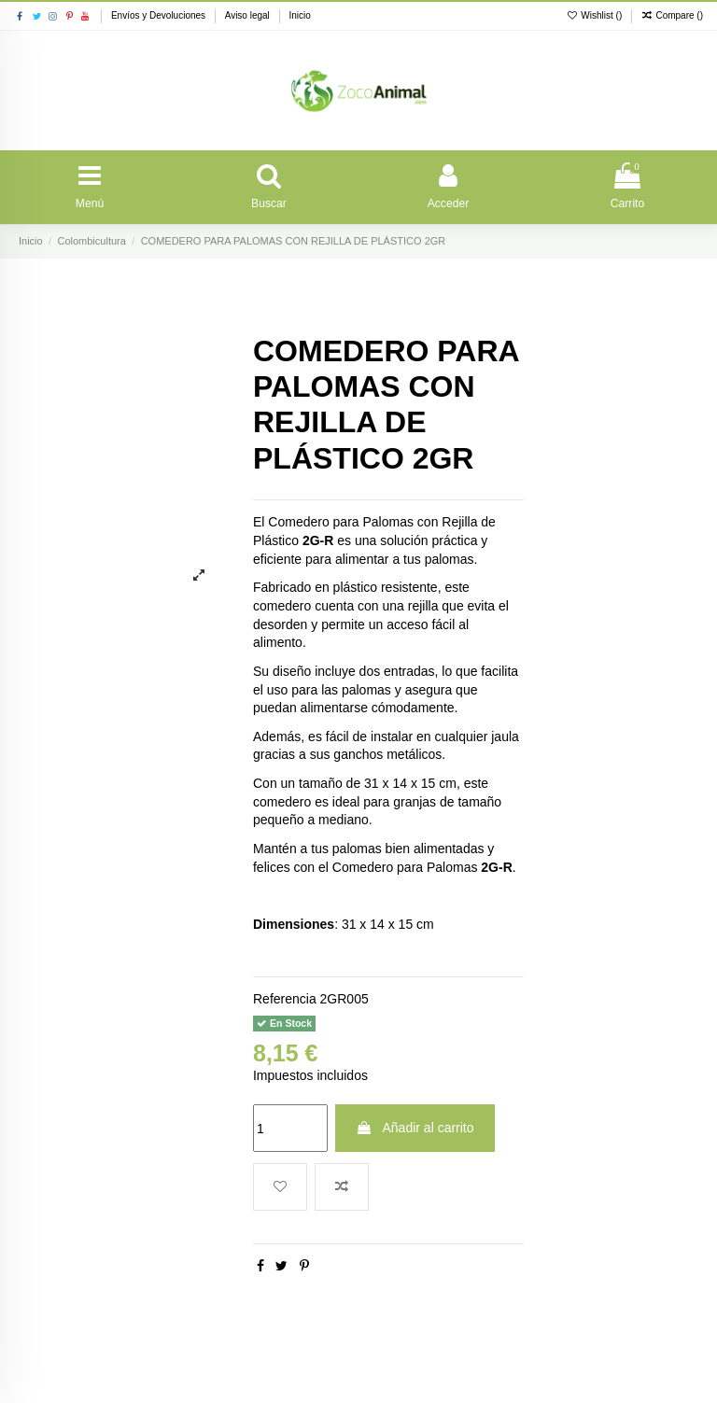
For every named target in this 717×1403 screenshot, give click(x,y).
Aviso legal (249, 15)
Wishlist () (596, 15)
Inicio (299, 15)
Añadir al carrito (414, 1135)
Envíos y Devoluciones (159, 15)
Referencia (284, 1005)
